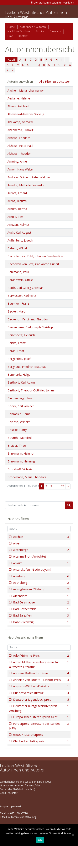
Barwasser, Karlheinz (21, 296)
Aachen (40, 537)
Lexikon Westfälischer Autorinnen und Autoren (36, 15)
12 (62, 486)
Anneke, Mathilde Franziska (25, 185)
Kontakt (23, 36)
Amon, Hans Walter (20, 169)
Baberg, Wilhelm (18, 248)
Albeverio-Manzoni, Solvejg (25, 114)
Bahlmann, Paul (18, 272)
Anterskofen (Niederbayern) (40, 569)
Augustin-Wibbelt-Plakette (40, 686)
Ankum (40, 563)
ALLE (11, 59)
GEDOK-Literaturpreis (40, 734)
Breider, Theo (16, 446)
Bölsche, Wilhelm (19, 422)
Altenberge (40, 550)
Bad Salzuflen (40, 615)
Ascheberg (40, 582)
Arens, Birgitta (17, 201)
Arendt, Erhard (17, 193)
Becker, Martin (17, 311)
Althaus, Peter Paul (20, 146)
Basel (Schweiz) (40, 622)
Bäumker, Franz (18, 303)
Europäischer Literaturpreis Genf (40, 717)
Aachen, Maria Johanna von (26, 90)
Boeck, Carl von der (20, 406)
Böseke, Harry (17, 430)
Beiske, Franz (16, 343)
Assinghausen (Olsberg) (40, 589)
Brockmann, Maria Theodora (27, 477)
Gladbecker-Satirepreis (40, 741)
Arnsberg (40, 576)
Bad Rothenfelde (40, 609)
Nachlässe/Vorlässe (19, 31)
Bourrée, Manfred (19, 438)
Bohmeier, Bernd (19, 414)
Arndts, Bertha (17, 209)
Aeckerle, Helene (18, 98)
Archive (40, 31)
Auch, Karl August (19, 232)
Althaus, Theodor (19, 154)
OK (40, 839)
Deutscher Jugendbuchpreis (40, 699)
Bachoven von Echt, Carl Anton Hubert (33, 264)
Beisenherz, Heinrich (21, 335)
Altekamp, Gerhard (20, 122)
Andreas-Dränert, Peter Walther (28, 177)
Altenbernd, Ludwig (20, 130)
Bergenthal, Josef (19, 359)
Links (10, 36)
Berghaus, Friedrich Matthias (26, 367)
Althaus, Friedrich (19, 138)
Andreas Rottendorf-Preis (40, 673)
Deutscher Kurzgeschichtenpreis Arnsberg (39, 708)
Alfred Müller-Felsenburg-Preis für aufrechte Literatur (39, 664)
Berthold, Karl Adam (21, 382)
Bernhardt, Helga (18, 374)
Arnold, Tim (15, 217)
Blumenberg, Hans (19, 398)
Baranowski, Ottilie (20, 280)
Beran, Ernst (15, 351)
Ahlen (40, 543)
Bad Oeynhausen (40, 602)
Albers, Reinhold (18, 106)
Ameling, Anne (17, 161)
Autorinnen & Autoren (33, 27)
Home (11, 27)
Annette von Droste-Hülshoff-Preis (40, 680)
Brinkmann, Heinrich (21, 453)
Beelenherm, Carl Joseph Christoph (30, 327)
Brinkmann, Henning (21, 461)
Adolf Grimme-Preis (40, 655)
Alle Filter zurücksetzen (55, 81)
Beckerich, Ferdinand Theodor (27, 319)
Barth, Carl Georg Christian (25, 288)
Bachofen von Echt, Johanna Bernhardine (35, 256)
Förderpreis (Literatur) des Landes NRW (39, 725)
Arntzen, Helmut (18, 225)
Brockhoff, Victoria (19, 469)
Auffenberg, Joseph (20, 240)
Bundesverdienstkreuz (40, 693)
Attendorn (40, 596)
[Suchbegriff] (35, 505)
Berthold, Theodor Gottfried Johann (31, 390)
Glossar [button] (54, 31)
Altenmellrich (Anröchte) (40, 556)
